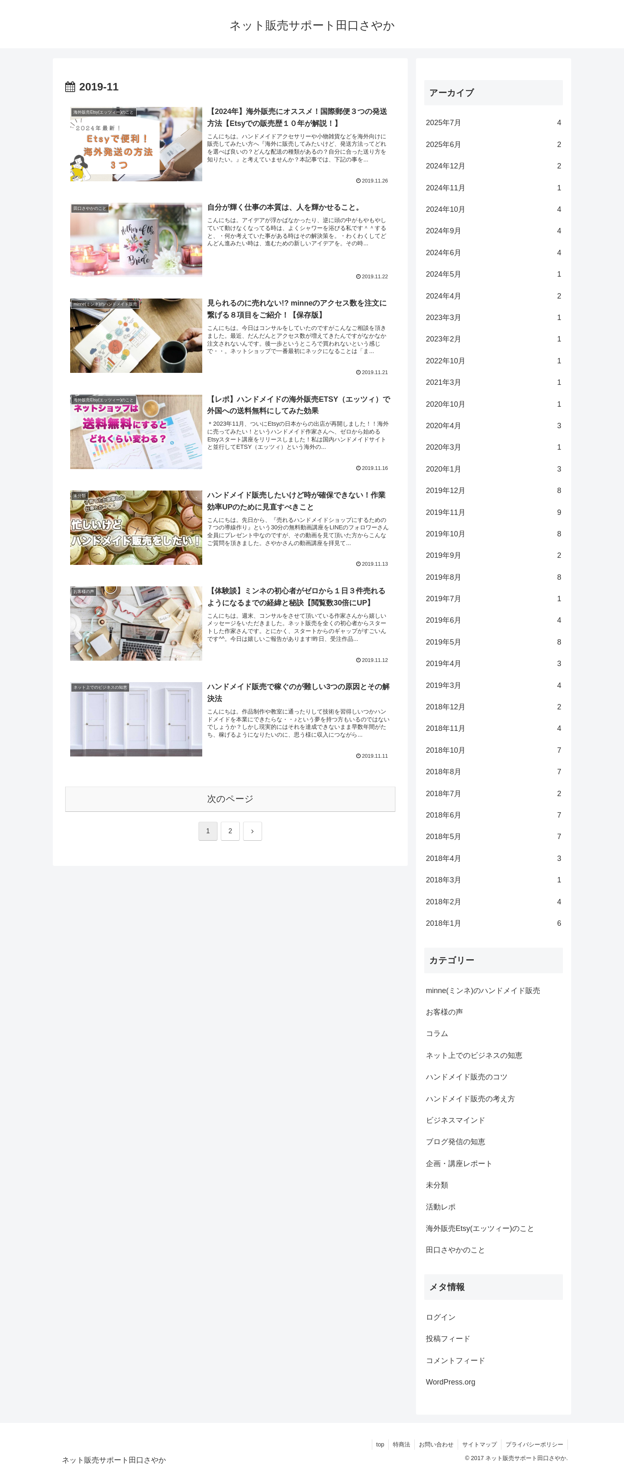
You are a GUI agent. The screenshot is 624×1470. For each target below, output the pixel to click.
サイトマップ (479, 1444)
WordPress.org (450, 1382)
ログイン (441, 1317)
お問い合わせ (436, 1444)
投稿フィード (448, 1339)
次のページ (230, 799)
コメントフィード (455, 1360)
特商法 (401, 1444)
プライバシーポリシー (534, 1444)
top (380, 1444)
